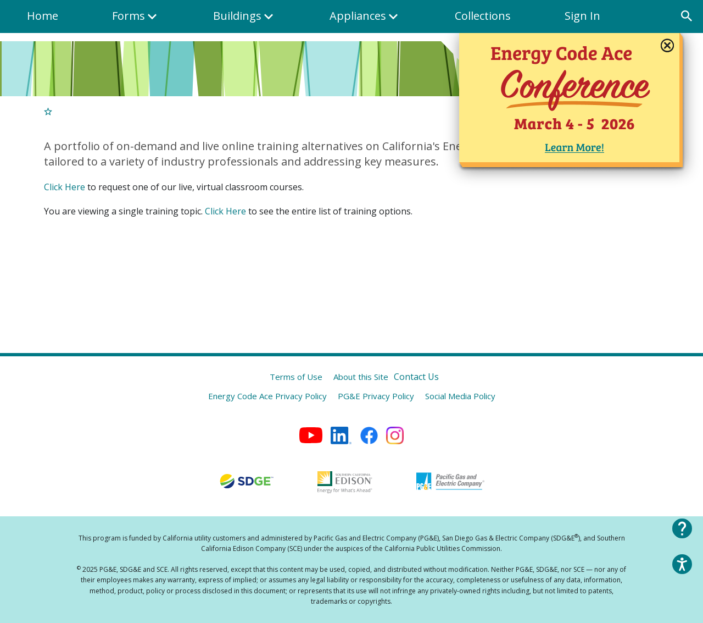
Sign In (582, 15)
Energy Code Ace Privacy (267, 395)
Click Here (64, 187)
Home (42, 15)
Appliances (365, 20)
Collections (483, 15)
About (360, 376)
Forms (135, 20)
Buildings (245, 20)
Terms (296, 376)
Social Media (460, 395)
